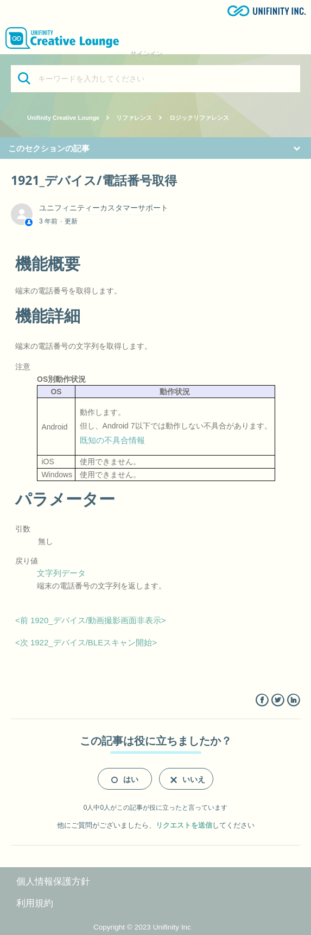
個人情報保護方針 (53, 881)
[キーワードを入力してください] (155, 78)
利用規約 (34, 903)
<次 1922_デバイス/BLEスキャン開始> (86, 642)
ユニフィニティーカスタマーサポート (103, 207)
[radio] (125, 779)
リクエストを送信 (184, 825)
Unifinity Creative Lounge (63, 117)
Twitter (277, 700)
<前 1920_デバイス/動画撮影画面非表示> (90, 620)
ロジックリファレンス (199, 117)
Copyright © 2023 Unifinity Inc (142, 927)
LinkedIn (293, 700)
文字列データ (61, 573)
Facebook (262, 700)
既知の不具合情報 (112, 440)
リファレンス (134, 117)
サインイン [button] (146, 53)
